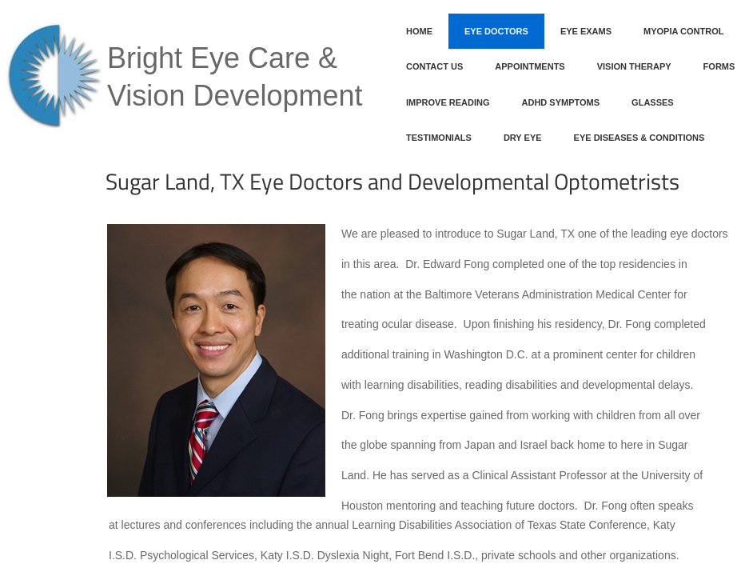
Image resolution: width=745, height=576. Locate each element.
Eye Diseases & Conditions (639, 137)
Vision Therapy (634, 66)
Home (419, 31)
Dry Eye (523, 137)
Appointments (529, 66)
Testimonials (439, 137)
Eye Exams (586, 31)
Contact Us (434, 66)
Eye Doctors (496, 31)
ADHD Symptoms (561, 102)
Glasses (652, 102)
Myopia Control (683, 31)
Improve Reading (448, 102)
